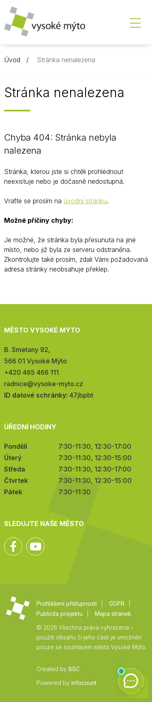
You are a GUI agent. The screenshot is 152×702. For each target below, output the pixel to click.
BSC (74, 668)
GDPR (116, 603)
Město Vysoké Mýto (44, 24)
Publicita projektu (59, 613)
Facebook (13, 546)
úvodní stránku (85, 201)
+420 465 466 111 (31, 372)
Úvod (12, 60)
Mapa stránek (113, 613)
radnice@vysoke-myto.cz (43, 384)
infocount (83, 682)
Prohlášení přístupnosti (66, 603)
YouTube (35, 546)
